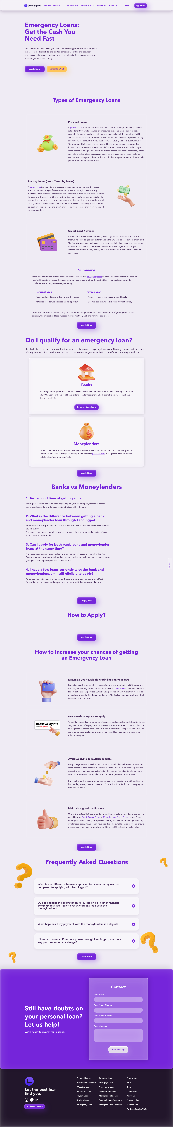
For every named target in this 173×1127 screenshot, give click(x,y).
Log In (126, 5)
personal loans (98, 454)
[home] (32, 5)
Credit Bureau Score (91, 817)
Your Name (99, 995)
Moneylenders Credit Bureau (116, 817)
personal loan (76, 128)
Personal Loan (44, 292)
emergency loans (94, 277)
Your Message (100, 1026)
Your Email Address (103, 1016)
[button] (71, 5)
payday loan (35, 187)
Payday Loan (93, 292)
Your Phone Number (103, 1005)
